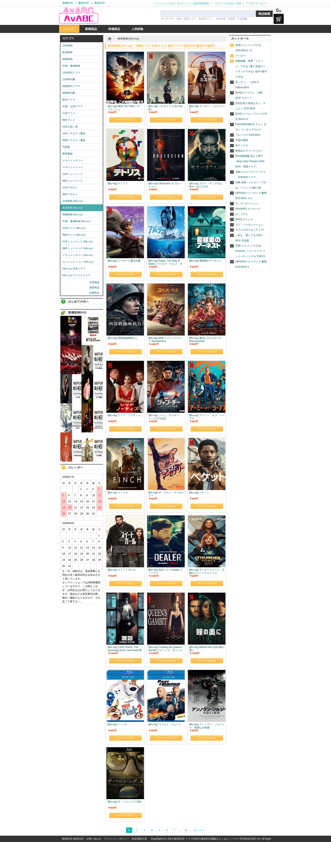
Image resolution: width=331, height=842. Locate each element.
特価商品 (94, 292)
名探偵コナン (205, 18)
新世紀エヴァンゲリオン (249, 150)
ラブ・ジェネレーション (249, 224)
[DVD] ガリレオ (244, 219)
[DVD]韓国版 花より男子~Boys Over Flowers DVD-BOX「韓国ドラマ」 (250, 161)
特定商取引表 (139, 838)
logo (78, 15)
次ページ (199, 830)
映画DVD (67, 2)
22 (186, 830)
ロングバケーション (246, 203)
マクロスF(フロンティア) (249, 229)
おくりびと (241, 214)
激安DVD (83, 2)
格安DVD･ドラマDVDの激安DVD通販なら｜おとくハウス (207, 838)
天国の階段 (241, 140)
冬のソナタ (241, 145)
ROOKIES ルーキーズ (247, 208)
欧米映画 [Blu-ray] (128, 38)
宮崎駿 (231, 18)
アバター (240, 55)
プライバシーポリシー (116, 838)
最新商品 (94, 287)
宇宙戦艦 (242, 18)
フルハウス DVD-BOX (247, 134)
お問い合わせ (93, 838)
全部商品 (94, 282)
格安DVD (99, 2)
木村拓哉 (220, 18)
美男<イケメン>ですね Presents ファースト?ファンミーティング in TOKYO (250, 251)
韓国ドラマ (190, 18)
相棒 (179, 18)
